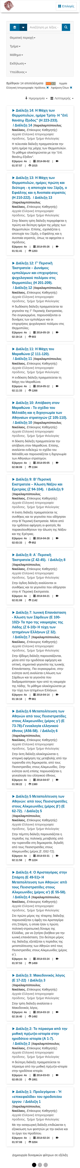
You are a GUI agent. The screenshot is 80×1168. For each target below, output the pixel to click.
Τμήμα (15, 46)
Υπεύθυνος (19, 72)
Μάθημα (17, 55)
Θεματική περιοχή (23, 37)
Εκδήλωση (18, 63)
